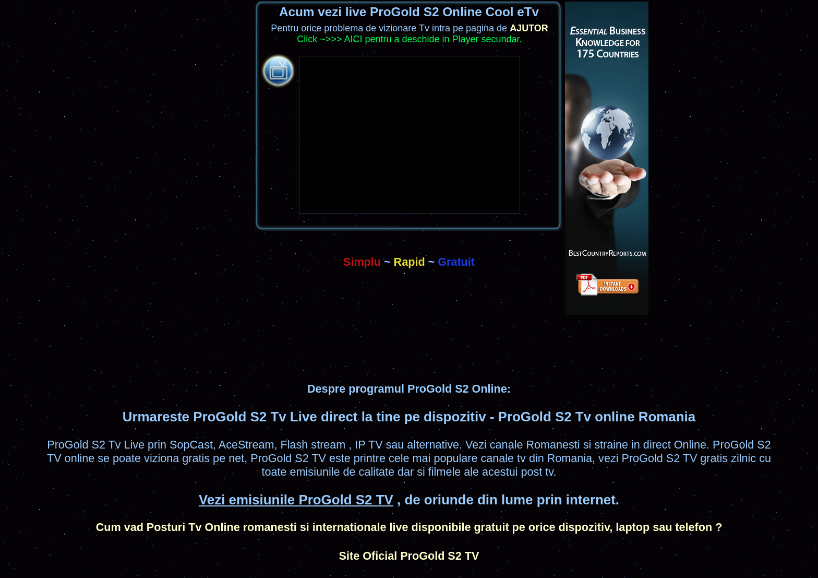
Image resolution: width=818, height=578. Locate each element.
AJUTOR (529, 28)
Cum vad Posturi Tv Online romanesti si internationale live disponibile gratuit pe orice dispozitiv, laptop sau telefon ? (409, 527)
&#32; (409, 134)
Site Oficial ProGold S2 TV (409, 555)
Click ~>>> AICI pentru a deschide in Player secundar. (409, 39)
